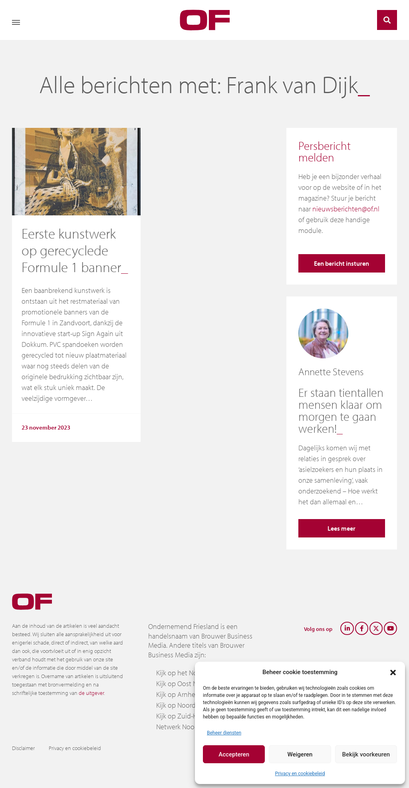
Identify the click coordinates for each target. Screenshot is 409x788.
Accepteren (233, 754)
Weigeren (300, 754)
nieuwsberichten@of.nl (345, 208)
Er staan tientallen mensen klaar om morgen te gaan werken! (340, 410)
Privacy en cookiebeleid (300, 773)
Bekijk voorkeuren (366, 754)
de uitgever (91, 692)
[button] (393, 672)
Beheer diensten (224, 733)
